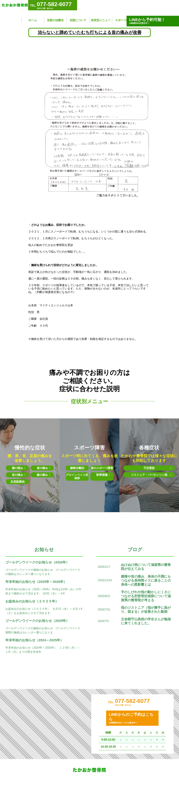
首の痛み (19, 474)
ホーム (32, 20)
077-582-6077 (132, 705)
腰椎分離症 (77, 468)
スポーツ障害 (123, 20)
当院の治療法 (55, 20)
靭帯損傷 (103, 474)
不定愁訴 (152, 468)
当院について (78, 20)
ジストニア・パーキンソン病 (149, 476)
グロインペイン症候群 (77, 476)
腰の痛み (19, 468)
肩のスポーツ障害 (102, 468)
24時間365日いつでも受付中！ (132, 722)
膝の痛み (43, 474)
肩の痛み (43, 468)
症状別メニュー (100, 20)
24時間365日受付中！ (152, 20)
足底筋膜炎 (18, 481)
